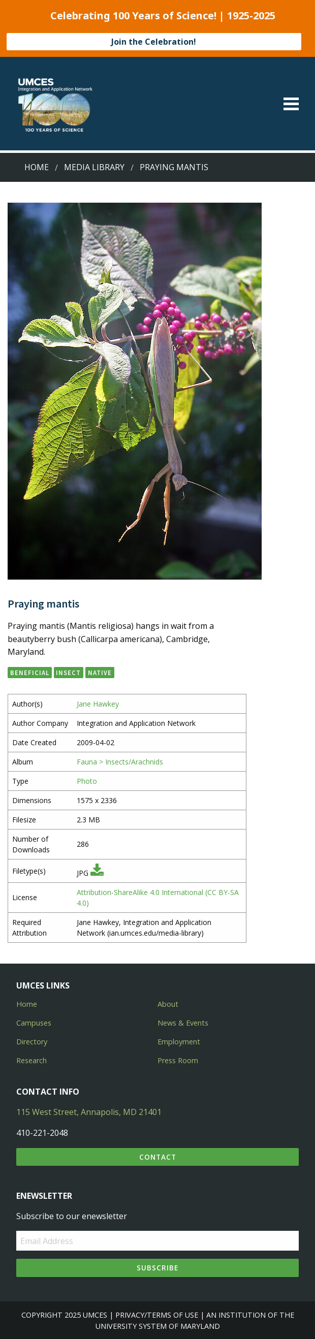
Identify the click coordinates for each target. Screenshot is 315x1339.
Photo (87, 781)
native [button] (100, 672)
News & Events (183, 1023)
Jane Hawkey (98, 704)
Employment (179, 1041)
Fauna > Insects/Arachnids (120, 762)
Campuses (33, 1023)
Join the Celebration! (153, 41)
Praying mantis (174, 167)
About (168, 1004)
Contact (157, 1157)
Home (36, 167)
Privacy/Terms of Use (156, 1315)
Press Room (178, 1060)
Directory (31, 1041)
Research (31, 1060)
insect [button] (68, 672)
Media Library (94, 167)
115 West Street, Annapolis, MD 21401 (89, 1112)
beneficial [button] (29, 672)
